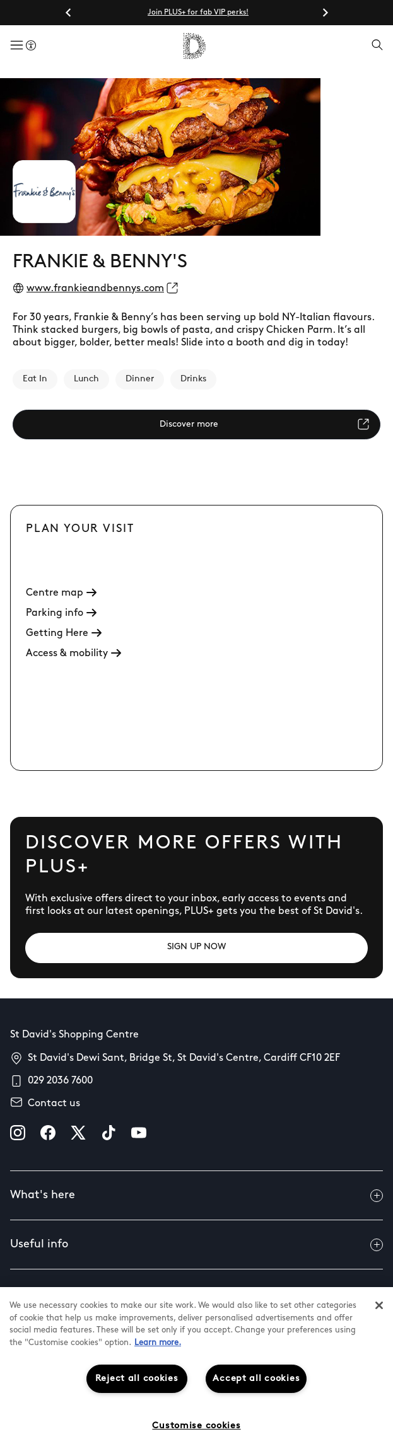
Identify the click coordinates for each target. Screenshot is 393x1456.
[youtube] (138, 1132)
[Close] (379, 1305)
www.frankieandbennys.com (95, 289)
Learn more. (157, 1343)
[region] (196, 1371)
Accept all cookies (256, 1379)
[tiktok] (108, 1132)
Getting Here (64, 633)
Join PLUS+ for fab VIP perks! (198, 12)
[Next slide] (325, 13)
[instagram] (17, 1132)
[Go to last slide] (69, 13)
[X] (78, 1132)
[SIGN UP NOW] (196, 948)
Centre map (61, 593)
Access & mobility (73, 654)
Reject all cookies (137, 1379)
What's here (196, 1195)
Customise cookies (196, 1426)
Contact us (54, 1104)
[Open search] (377, 46)
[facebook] (48, 1132)
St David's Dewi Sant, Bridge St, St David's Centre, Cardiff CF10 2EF (184, 1058)
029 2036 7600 (60, 1081)
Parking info (61, 613)
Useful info (196, 1245)
